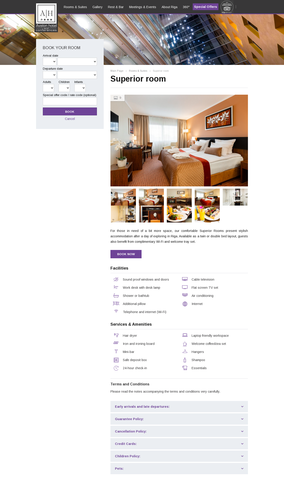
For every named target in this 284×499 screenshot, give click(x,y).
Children (64, 82)
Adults (47, 82)
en (41, 20)
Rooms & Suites (138, 71)
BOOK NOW (126, 254)
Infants (78, 82)
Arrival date (50, 55)
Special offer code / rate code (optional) (69, 95)
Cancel (70, 119)
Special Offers (205, 7)
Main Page (116, 71)
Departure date (53, 68)
